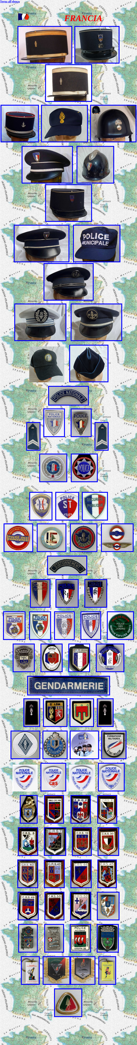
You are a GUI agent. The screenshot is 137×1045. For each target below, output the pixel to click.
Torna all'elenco (9, 1)
